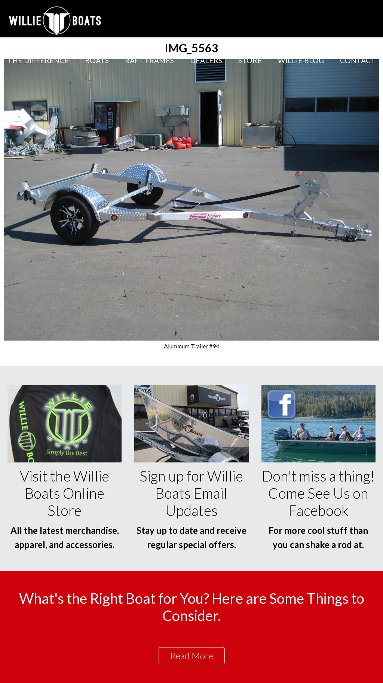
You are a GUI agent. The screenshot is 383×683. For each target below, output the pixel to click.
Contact (358, 60)
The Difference (38, 60)
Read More (191, 655)
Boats (97, 60)
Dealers (206, 60)
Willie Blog (301, 60)
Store (250, 60)
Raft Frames (149, 60)
